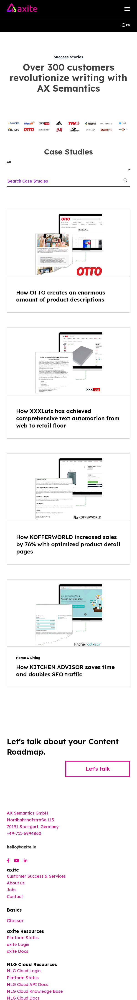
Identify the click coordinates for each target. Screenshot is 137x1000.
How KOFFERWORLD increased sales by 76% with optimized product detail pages (68, 544)
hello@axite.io (21, 847)
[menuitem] (17, 951)
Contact (15, 896)
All (9, 162)
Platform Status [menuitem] (23, 937)
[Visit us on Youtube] (16, 860)
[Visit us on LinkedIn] (26, 860)
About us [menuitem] (16, 883)
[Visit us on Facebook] (8, 860)
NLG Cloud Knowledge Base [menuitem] (35, 991)
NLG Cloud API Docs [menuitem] (27, 984)
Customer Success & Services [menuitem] (36, 876)
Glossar (15, 920)
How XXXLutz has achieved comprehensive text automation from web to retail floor (67, 418)
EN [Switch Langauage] (126, 25)
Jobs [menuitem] (11, 889)
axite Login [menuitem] (18, 944)
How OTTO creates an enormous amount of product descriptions (60, 296)
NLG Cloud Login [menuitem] (24, 970)
